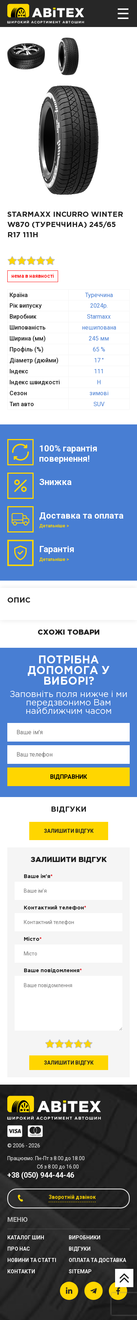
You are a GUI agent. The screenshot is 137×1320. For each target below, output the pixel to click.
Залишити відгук (69, 831)
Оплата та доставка (97, 1260)
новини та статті (31, 1260)
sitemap (80, 1271)
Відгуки (80, 1249)
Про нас (18, 1249)
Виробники (84, 1237)
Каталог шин (25, 1237)
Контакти (21, 1271)
